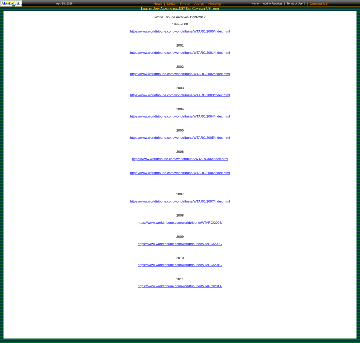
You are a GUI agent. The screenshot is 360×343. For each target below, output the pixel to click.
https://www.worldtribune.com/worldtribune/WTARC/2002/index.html (180, 74)
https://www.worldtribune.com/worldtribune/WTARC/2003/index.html (180, 95)
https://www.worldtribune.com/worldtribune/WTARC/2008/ (180, 222)
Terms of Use (294, 3)
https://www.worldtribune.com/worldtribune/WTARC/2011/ (180, 286)
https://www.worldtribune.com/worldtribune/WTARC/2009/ (180, 244)
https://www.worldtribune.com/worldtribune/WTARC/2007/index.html (180, 201)
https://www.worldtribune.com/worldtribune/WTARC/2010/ (180, 265)
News (158, 3)
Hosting (214, 3)
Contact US (319, 3)
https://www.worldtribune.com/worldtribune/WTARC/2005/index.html (180, 138)
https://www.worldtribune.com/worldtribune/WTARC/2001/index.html (180, 52)
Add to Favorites (272, 3)
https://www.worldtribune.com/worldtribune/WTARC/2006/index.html (180, 173)
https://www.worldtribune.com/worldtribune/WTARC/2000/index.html (180, 31)
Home (255, 3)
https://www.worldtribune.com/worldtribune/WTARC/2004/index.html (180, 116)
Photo (185, 3)
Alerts (199, 3)
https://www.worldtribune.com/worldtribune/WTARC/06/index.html (180, 159)
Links (171, 3)
